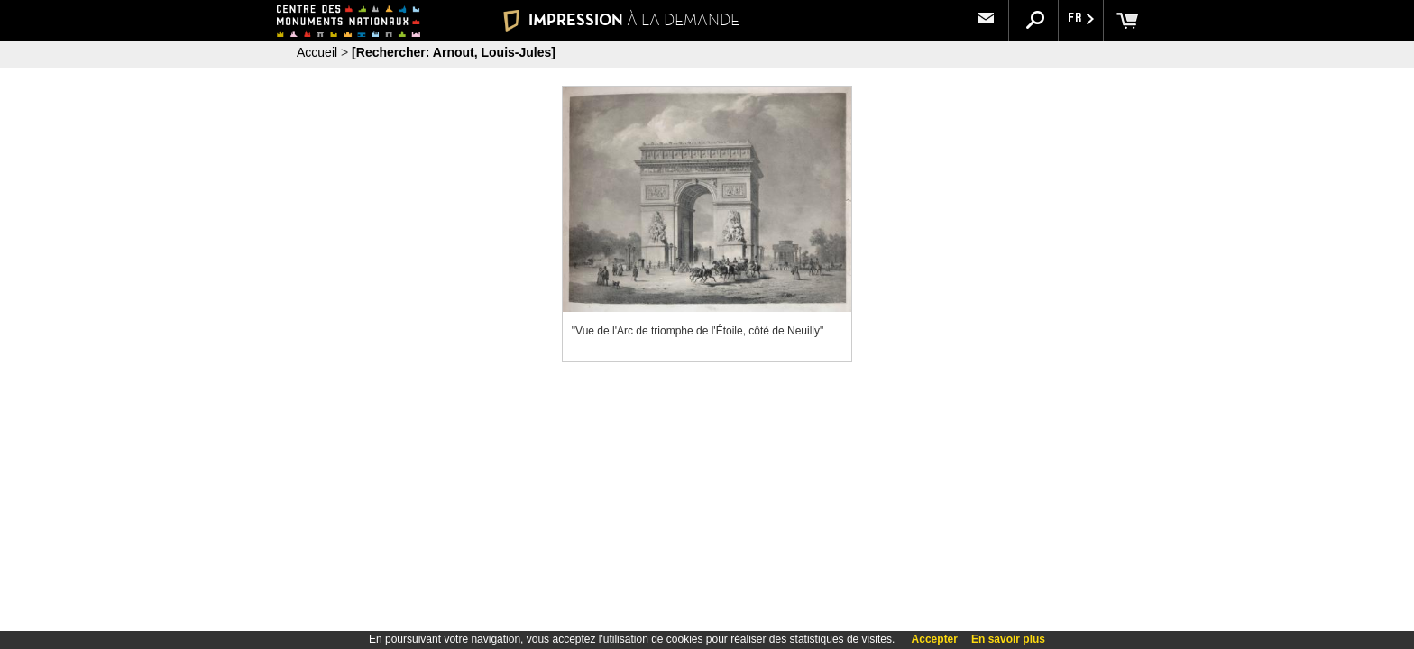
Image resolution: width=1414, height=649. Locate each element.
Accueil (317, 52)
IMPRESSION (621, 20)
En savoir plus (1008, 639)
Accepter (935, 639)
